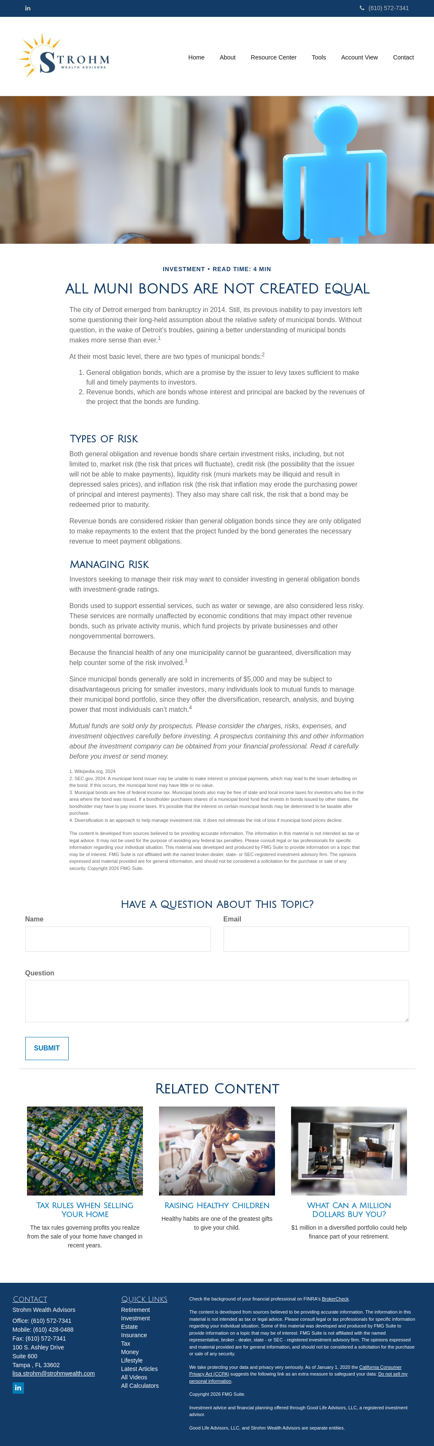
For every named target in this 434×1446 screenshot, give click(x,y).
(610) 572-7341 (384, 8)
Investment (135, 1318)
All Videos (134, 1377)
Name (34, 919)
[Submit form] (47, 1048)
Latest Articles (139, 1368)
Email (233, 919)
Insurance (134, 1335)
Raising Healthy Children (217, 1205)
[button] (227, 56)
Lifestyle (132, 1360)
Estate (129, 1326)
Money (130, 1352)
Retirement (135, 1309)
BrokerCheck (335, 1298)
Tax (125, 1343)
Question (39, 973)
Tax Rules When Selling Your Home (84, 1210)
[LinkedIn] (27, 8)
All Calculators (140, 1385)
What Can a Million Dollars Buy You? (349, 1210)
